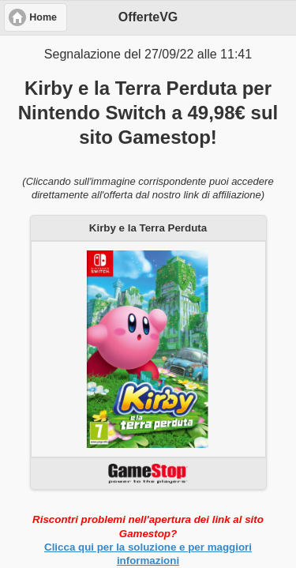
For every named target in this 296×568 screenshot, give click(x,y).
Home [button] (43, 17)
